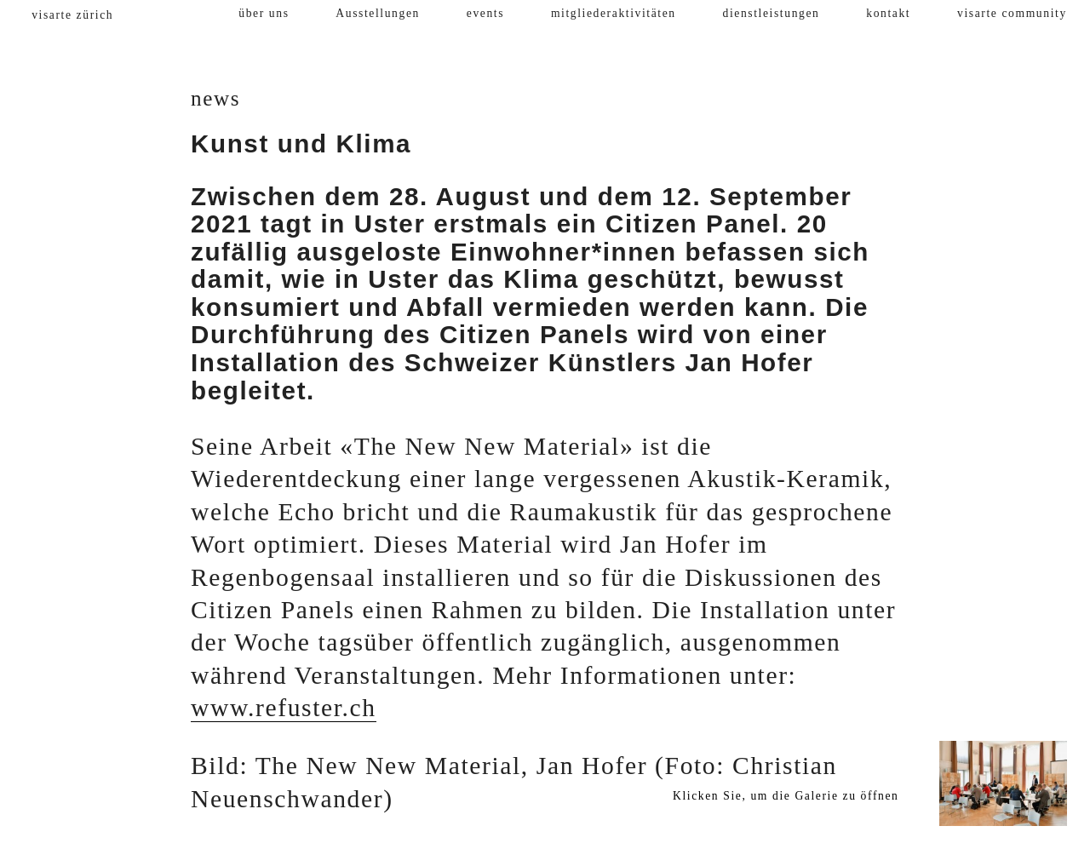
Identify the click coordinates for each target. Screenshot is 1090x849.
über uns (263, 13)
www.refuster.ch (283, 707)
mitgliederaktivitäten (613, 13)
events (485, 13)
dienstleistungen (771, 13)
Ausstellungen (378, 13)
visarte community (1012, 13)
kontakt (888, 13)
